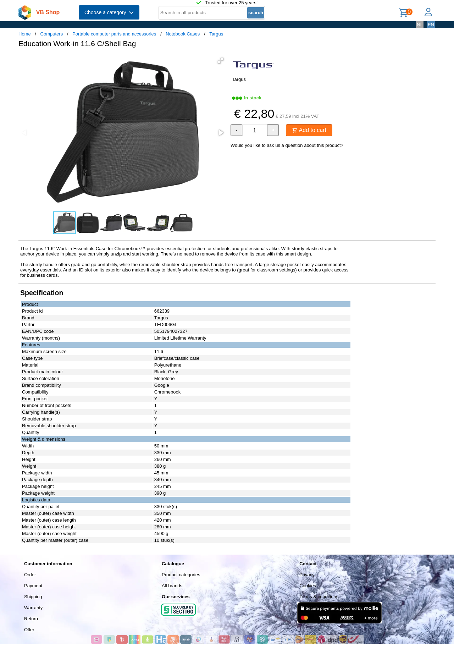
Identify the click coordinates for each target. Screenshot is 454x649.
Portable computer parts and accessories (114, 34)
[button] (220, 60)
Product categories (181, 574)
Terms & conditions (318, 596)
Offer (29, 629)
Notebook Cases (183, 34)
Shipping (33, 596)
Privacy (307, 574)
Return (31, 618)
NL (420, 24)
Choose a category (109, 12)
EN (431, 24)
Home (24, 34)
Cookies (307, 585)
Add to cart (309, 130)
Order (30, 574)
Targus (216, 34)
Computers (51, 34)
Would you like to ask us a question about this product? (287, 145)
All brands (172, 585)
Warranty (33, 607)
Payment (33, 585)
